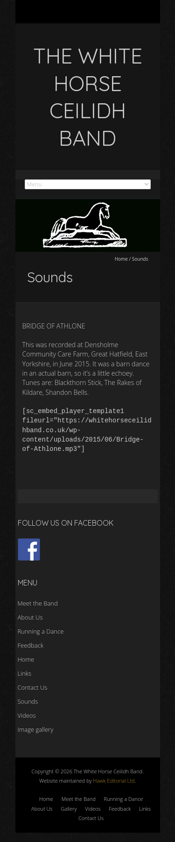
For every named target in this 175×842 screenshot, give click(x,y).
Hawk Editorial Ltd (113, 780)
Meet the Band (38, 603)
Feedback (31, 645)
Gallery (69, 808)
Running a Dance (41, 631)
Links (25, 673)
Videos (27, 715)
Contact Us (33, 687)
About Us (30, 617)
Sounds (28, 701)
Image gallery (36, 729)
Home (121, 259)
